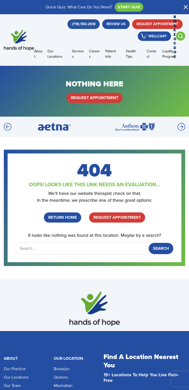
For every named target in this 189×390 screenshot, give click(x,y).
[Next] (181, 127)
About (38, 54)
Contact (151, 54)
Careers (94, 54)
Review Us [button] (116, 24)
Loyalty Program (169, 54)
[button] (186, 7)
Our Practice (15, 369)
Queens (61, 377)
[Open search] (180, 36)
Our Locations (54, 54)
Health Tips (131, 54)
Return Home (62, 217)
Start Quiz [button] (129, 7)
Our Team (12, 385)
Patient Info (110, 54)
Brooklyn (62, 369)
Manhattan (63, 385)
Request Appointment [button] (157, 24)
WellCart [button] (157, 36)
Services (78, 54)
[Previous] (7, 127)
